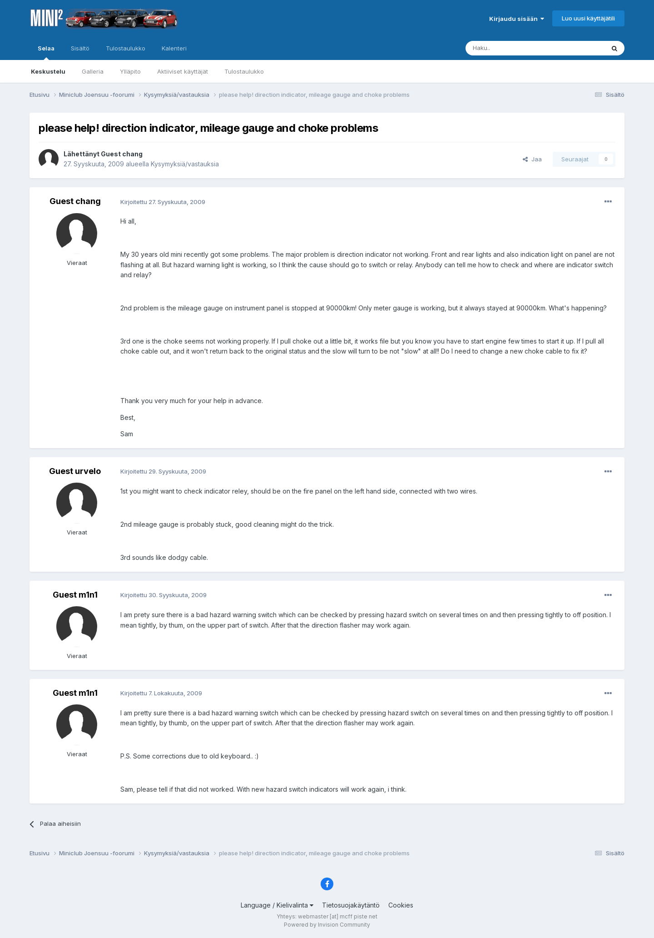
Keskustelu (48, 71)
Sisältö (80, 48)
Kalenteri (174, 48)
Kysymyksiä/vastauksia (185, 164)
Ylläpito (130, 71)
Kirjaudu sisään (516, 18)
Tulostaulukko (244, 71)
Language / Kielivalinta (277, 905)
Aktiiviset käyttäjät (182, 71)
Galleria (93, 71)
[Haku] (512, 48)
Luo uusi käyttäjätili (588, 18)
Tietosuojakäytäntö (351, 905)
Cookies (400, 905)
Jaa (532, 159)
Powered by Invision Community (327, 924)
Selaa (46, 52)
